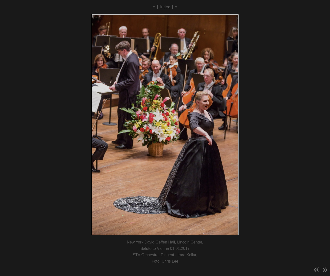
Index (165, 7)
